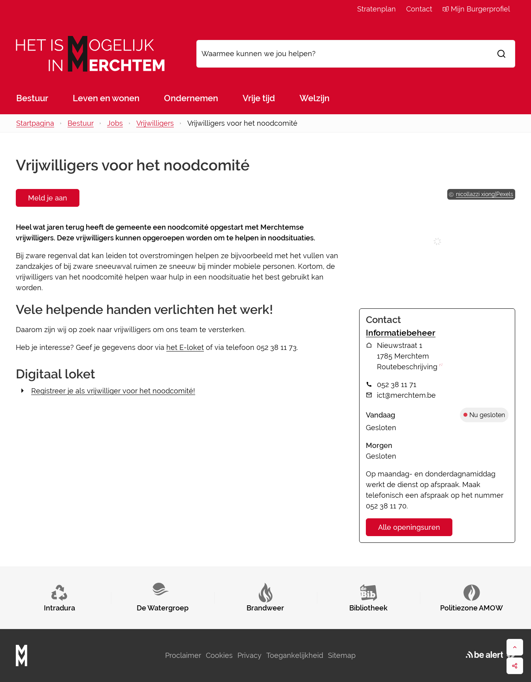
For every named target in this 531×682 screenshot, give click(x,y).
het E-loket (185, 347)
